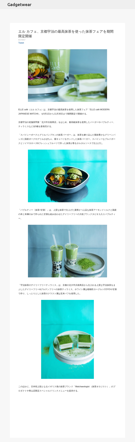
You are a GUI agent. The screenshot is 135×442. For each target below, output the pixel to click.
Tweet (21, 43)
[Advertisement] (67, 413)
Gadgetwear (19, 4)
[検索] (131, 4)
